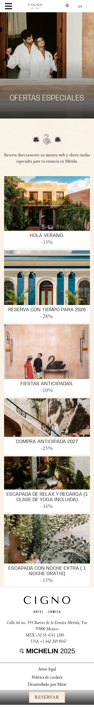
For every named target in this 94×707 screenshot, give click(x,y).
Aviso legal (47, 669)
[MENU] (8, 6)
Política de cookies (47, 677)
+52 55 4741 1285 (50, 635)
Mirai (61, 684)
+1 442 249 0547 (53, 641)
